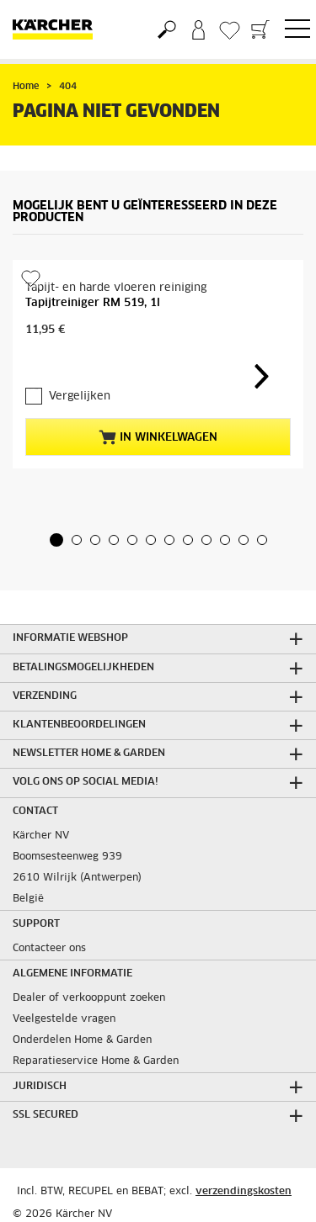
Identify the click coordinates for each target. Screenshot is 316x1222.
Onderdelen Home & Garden (82, 1040)
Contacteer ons (49, 949)
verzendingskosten (243, 1192)
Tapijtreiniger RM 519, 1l (92, 303)
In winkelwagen (158, 437)
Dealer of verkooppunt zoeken (89, 998)
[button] (56, 540)
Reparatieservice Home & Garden (96, 1061)
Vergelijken (79, 396)
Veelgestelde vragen (64, 1019)
